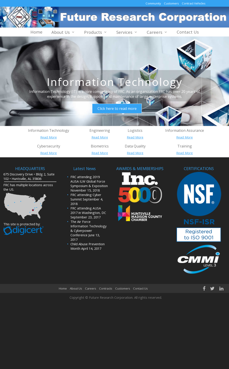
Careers (157, 32)
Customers (171, 3)
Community (153, 3)
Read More (48, 137)
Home (36, 32)
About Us (63, 32)
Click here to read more (117, 108)
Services (127, 32)
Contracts (105, 288)
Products (95, 32)
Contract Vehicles (194, 3)
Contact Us (188, 32)
